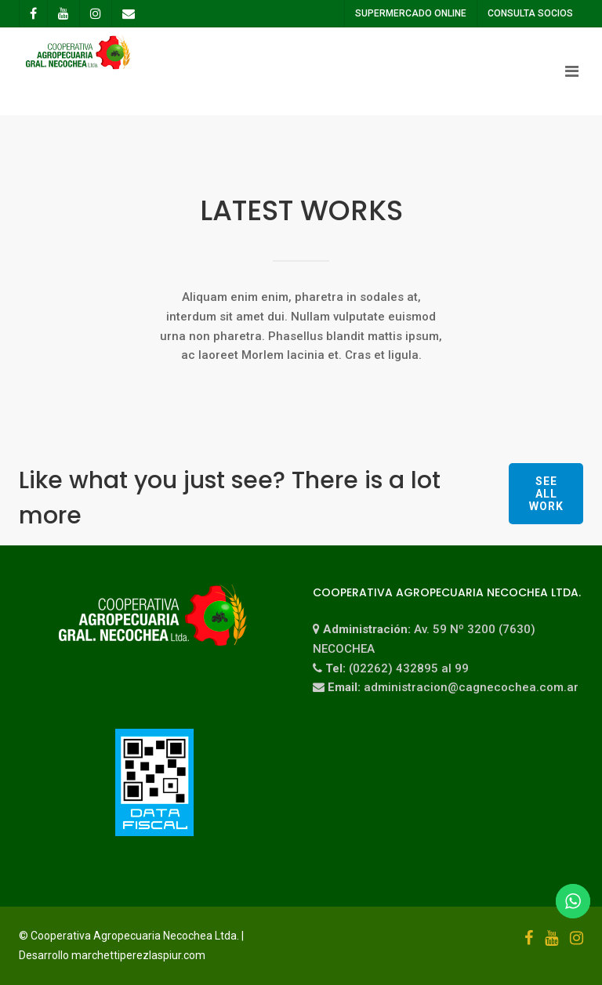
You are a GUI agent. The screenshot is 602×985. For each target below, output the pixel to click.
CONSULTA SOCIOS (529, 13)
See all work (546, 493)
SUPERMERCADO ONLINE (410, 13)
